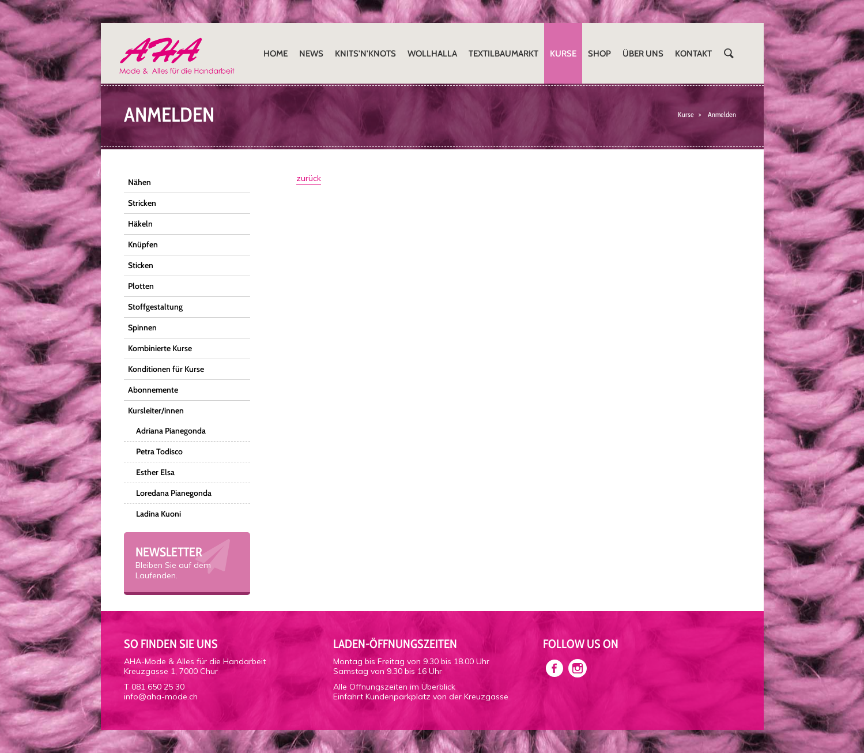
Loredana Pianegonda (174, 493)
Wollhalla (432, 53)
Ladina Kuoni (158, 514)
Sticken (140, 265)
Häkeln (140, 224)
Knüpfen (143, 244)
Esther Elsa (155, 472)
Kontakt (693, 53)
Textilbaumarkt (503, 53)
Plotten (141, 286)
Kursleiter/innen (156, 410)
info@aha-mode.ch (161, 696)
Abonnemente (153, 390)
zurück (308, 178)
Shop (599, 53)
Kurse (563, 53)
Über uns (642, 53)
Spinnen (142, 327)
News (311, 53)
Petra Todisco (159, 451)
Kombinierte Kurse (160, 348)
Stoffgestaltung (155, 307)
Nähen (139, 182)
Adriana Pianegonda (171, 431)
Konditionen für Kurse (166, 369)
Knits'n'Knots (365, 53)
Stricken (142, 203)
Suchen (729, 53)
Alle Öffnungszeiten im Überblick (394, 687)
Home (275, 53)
